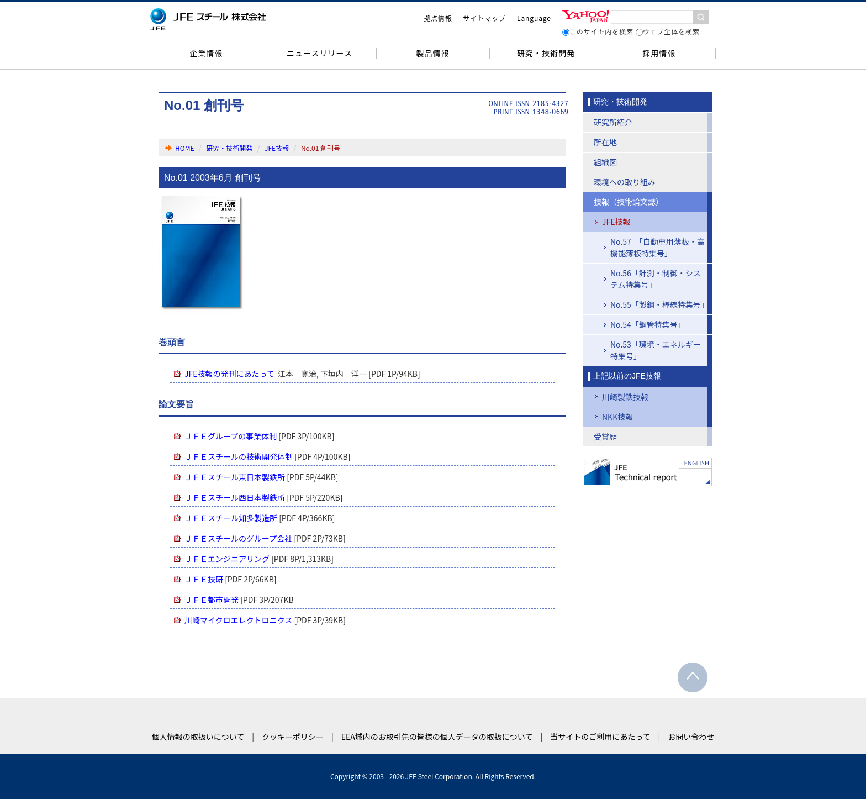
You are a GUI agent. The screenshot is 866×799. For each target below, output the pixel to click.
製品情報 (432, 53)
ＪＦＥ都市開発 (211, 599)
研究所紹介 (613, 122)
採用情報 (658, 53)
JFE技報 (277, 148)
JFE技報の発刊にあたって (229, 373)
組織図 (605, 161)
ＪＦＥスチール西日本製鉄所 (234, 497)
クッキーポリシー (293, 736)
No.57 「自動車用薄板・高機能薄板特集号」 (657, 247)
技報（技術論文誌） (628, 201)
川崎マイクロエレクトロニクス (238, 619)
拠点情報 (438, 18)
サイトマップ (484, 18)
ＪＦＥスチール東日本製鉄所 (234, 476)
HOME (184, 148)
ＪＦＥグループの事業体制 (230, 435)
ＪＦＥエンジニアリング (227, 558)
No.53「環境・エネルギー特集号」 (655, 350)
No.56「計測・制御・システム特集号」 (655, 278)
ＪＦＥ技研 (203, 579)
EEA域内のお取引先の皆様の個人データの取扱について (437, 736)
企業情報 (206, 53)
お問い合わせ (691, 736)
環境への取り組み (625, 181)
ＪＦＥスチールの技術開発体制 (238, 456)
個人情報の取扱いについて (198, 736)
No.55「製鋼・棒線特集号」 (659, 304)
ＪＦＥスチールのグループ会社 (238, 538)
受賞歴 (605, 436)
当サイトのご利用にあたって (600, 736)
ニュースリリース (319, 53)
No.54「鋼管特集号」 (647, 324)
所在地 (605, 142)
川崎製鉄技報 (625, 396)
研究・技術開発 (546, 53)
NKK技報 (617, 416)
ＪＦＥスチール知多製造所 (230, 517)
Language (534, 18)
